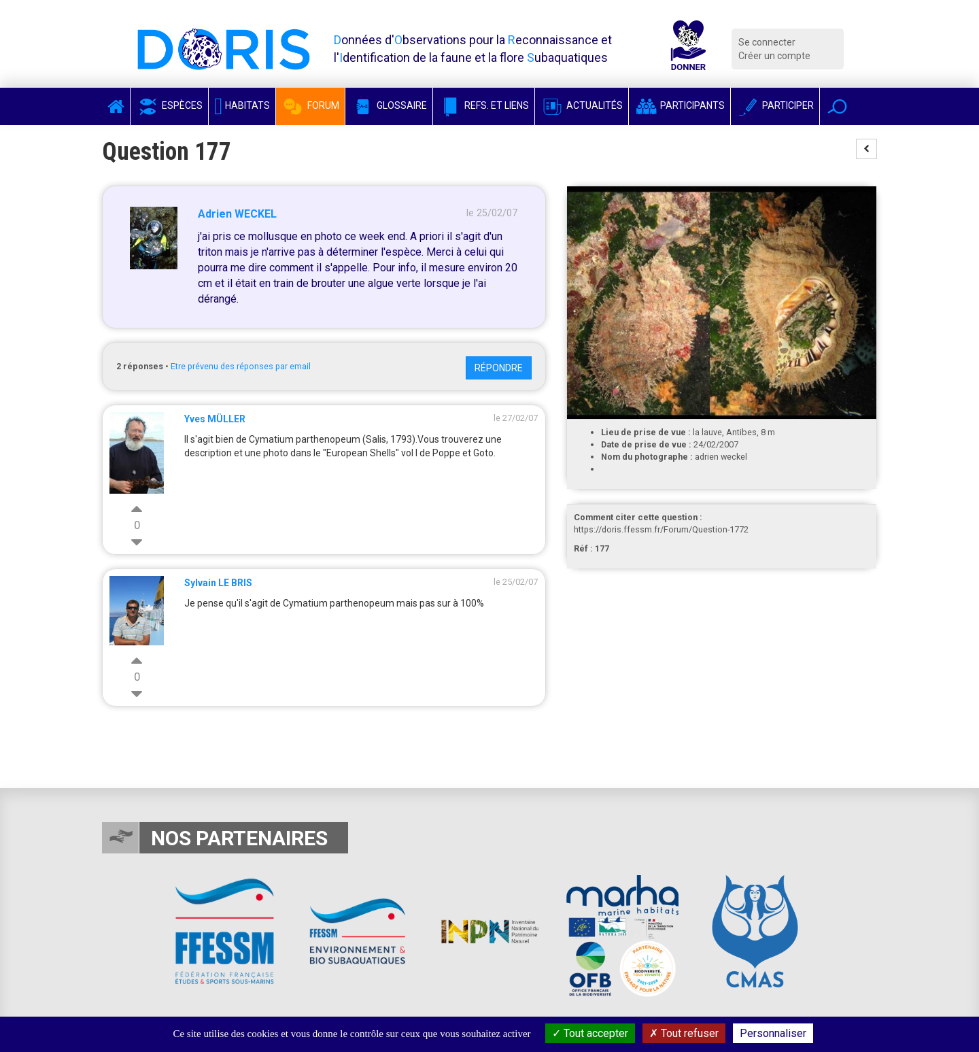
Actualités (581, 105)
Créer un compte (774, 55)
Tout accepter (590, 1033)
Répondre (499, 367)
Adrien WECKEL (237, 213)
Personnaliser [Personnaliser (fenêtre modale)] (773, 1033)
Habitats (242, 105)
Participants (679, 105)
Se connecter (766, 42)
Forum (310, 105)
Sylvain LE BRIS (218, 582)
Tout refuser (684, 1033)
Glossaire (389, 105)
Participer (775, 105)
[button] (837, 106)
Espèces (169, 105)
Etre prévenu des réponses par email (241, 366)
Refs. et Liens (484, 105)
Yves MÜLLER (214, 418)
